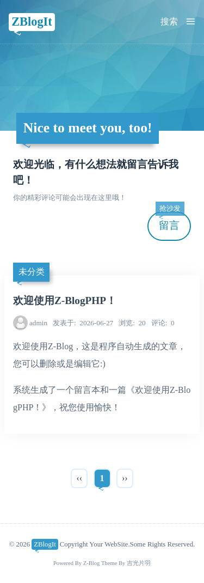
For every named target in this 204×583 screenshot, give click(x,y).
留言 (170, 221)
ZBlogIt (31, 21)
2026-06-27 (83, 323)
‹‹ (79, 478)
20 (132, 323)
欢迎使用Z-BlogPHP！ (64, 300)
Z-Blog (91, 563)
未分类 (31, 271)
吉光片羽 (139, 563)
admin (38, 323)
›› (125, 478)
